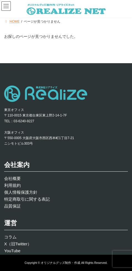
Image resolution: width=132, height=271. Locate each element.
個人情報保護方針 (20, 192)
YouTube (12, 250)
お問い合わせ (14, 68)
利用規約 (12, 185)
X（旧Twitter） (18, 243)
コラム (10, 237)
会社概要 (12, 178)
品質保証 (12, 206)
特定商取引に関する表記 (27, 199)
